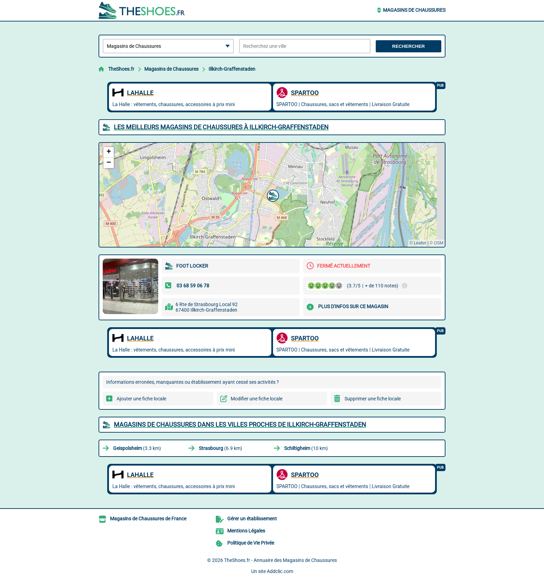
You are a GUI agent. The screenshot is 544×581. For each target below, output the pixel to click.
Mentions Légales (246, 531)
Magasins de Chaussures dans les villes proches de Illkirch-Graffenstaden (240, 424)
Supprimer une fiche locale (373, 398)
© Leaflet (417, 243)
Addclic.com (280, 571)
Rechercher (408, 46)
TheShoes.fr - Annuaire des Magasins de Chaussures (280, 560)
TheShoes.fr (121, 69)
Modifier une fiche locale (256, 398)
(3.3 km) (137, 448)
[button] (272, 195)
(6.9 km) (220, 448)
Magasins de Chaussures (414, 10)
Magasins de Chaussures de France (148, 518)
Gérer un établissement (252, 518)
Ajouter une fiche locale (141, 398)
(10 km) (306, 448)
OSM (438, 243)
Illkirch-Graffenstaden (232, 69)
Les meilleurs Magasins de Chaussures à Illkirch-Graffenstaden (221, 127)
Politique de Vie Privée (250, 543)
